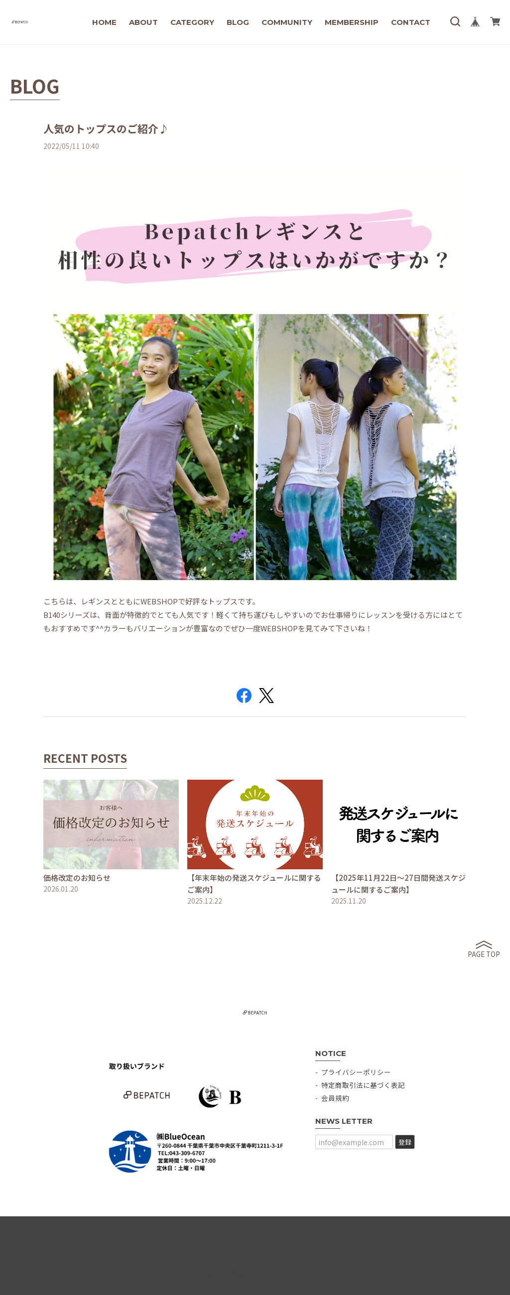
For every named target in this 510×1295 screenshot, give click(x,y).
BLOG (238, 22)
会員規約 (335, 1098)
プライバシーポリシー (356, 1072)
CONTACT (410, 22)
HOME (104, 22)
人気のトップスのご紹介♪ (106, 128)
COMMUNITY (286, 22)
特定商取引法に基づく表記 (363, 1085)
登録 (404, 1142)
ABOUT (143, 22)
